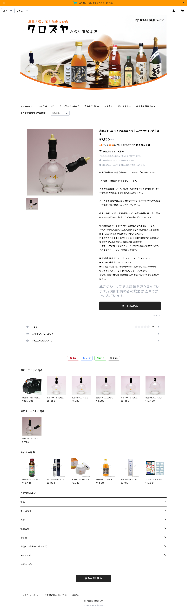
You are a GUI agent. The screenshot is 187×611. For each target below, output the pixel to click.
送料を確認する (127, 160)
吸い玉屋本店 (124, 106)
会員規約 (75, 595)
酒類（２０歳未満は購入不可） (34, 546)
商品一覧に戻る (93, 578)
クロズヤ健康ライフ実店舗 (33, 113)
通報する (157, 315)
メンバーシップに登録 (110, 156)
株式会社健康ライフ (145, 106)
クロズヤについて (46, 106)
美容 (22, 519)
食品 (22, 502)
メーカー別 (25, 555)
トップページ (26, 106)
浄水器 (23, 537)
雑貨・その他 (26, 564)
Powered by (93, 606)
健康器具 (24, 528)
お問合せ (108, 106)
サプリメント (26, 511)
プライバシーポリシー (31, 595)
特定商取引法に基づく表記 (56, 595)
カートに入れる (130, 305)
